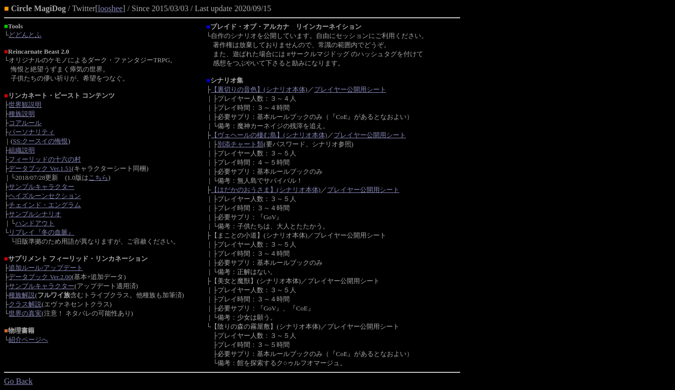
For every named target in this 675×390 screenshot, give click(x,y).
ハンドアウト (35, 223)
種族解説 (22, 295)
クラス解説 (25, 304)
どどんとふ (25, 34)
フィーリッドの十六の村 (45, 159)
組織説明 (22, 150)
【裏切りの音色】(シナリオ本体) (259, 89)
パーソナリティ (32, 132)
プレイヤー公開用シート (350, 89)
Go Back (18, 381)
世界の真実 (25, 313)
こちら (98, 177)
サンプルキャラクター (41, 186)
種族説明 (22, 114)
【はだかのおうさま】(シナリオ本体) (266, 189)
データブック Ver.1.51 (40, 168)
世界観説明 (25, 104)
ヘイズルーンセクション (45, 196)
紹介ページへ (28, 339)
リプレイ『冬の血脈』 (41, 232)
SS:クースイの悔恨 (40, 141)
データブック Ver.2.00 (40, 277)
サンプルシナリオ (35, 214)
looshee (110, 8)
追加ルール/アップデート (46, 267)
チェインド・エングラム (45, 205)
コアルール (25, 123)
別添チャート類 (240, 144)
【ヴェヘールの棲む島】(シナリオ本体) (269, 135)
